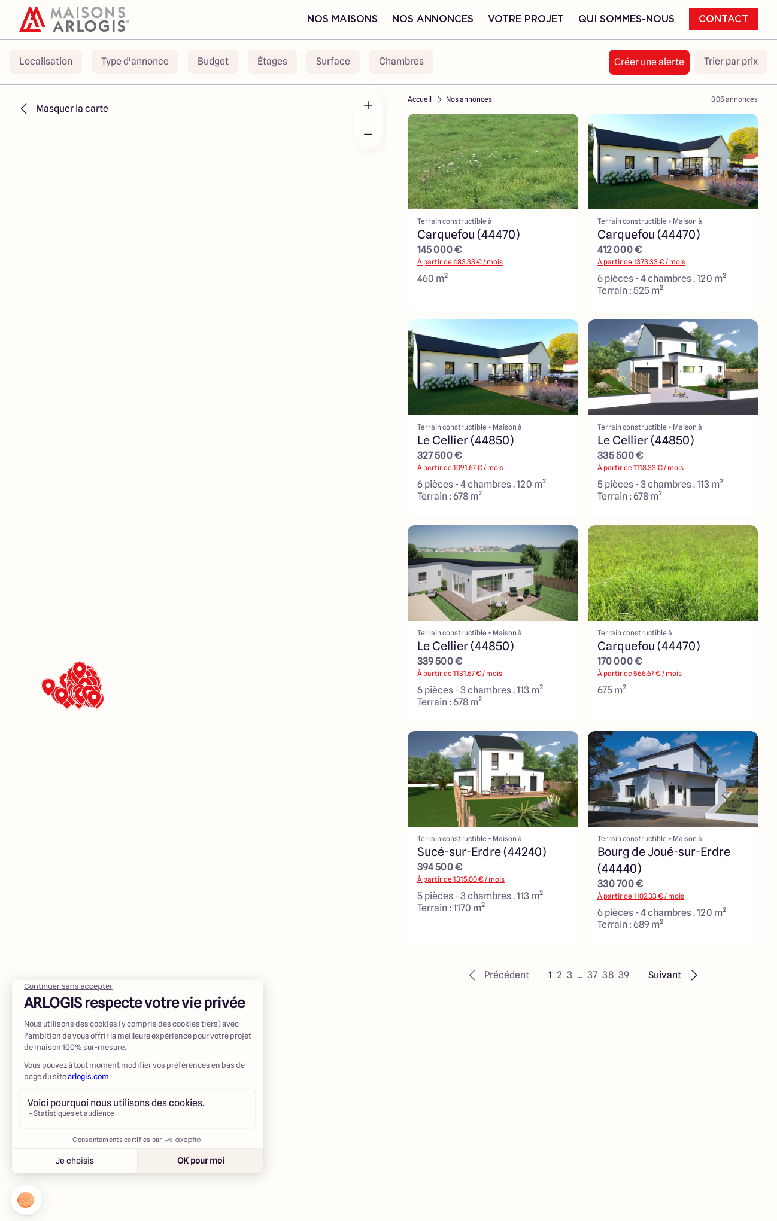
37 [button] (592, 975)
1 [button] (550, 975)
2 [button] (559, 975)
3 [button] (569, 975)
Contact (723, 19)
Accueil (420, 99)
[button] (497, 975)
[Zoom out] (368, 134)
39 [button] (623, 975)
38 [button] (608, 975)
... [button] (579, 975)
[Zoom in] (368, 105)
